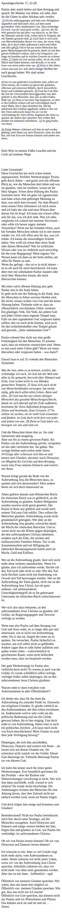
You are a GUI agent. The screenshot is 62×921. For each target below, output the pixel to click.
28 (38, 65)
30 (36, 91)
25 (31, 38)
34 (2, 129)
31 (13, 100)
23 (3, 20)
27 (10, 59)
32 (29, 111)
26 (17, 47)
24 (42, 29)
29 (2, 82)
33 (40, 120)
